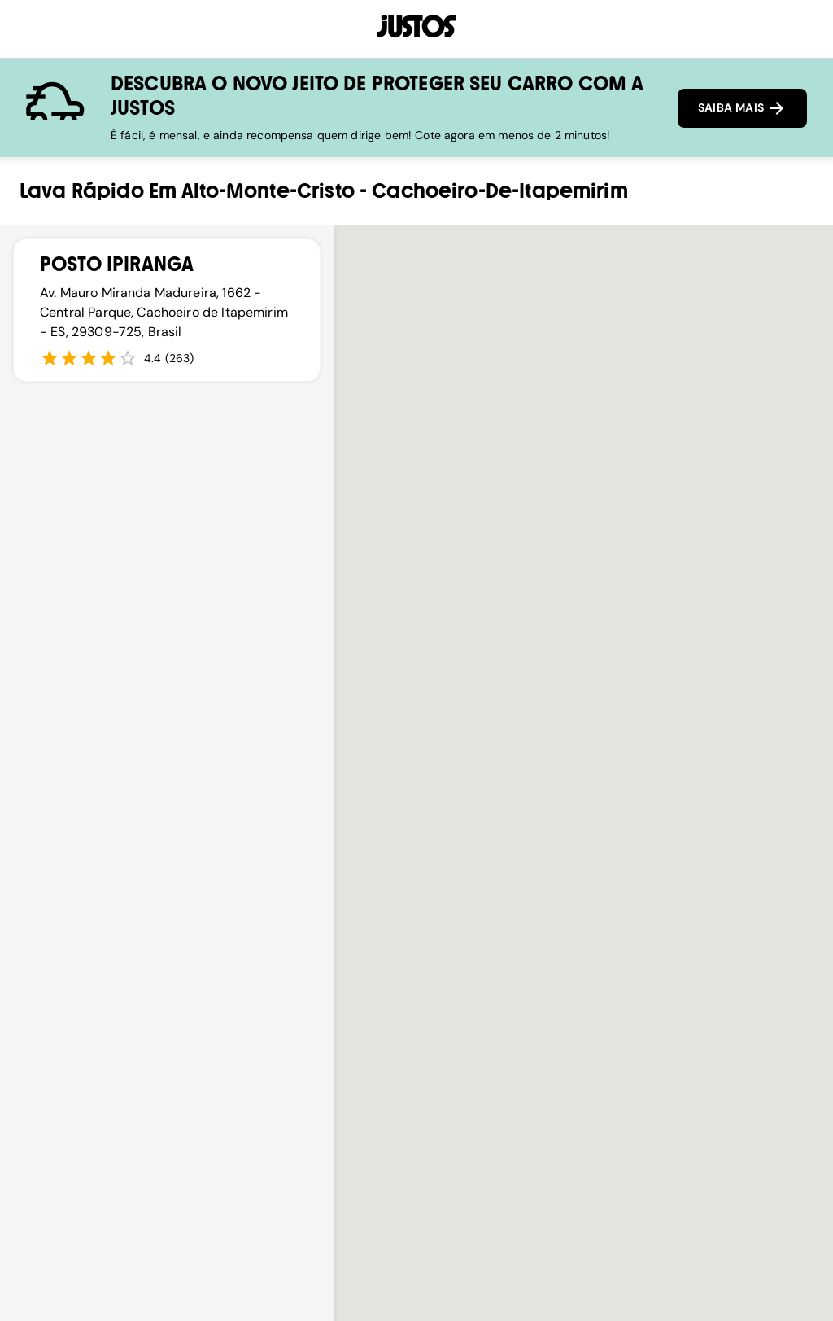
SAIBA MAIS (742, 108)
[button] (583, 871)
